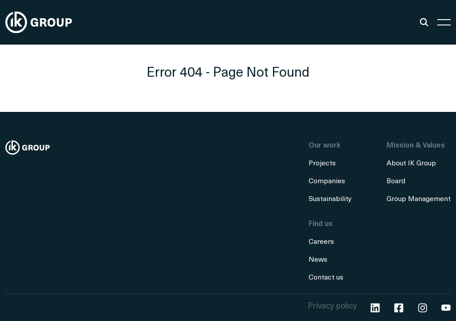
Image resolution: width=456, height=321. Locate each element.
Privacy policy (332, 306)
